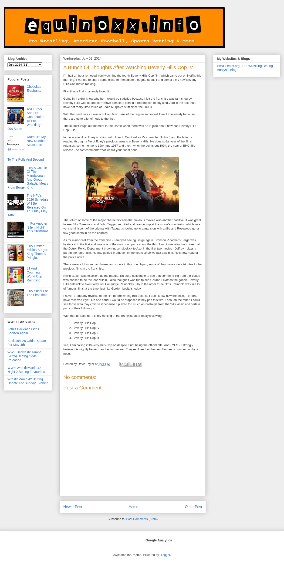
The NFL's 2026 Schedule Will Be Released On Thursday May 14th (27, 205)
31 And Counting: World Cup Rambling (34, 274)
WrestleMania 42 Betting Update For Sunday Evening (27, 381)
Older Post (193, 507)
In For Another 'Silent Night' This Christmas (37, 227)
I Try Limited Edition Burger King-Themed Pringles (37, 252)
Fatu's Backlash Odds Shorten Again (23, 331)
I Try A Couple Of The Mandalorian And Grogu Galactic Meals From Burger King (27, 177)
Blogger (165, 555)
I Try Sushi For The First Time (37, 293)
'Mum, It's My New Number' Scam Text (36, 141)
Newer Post (72, 507)
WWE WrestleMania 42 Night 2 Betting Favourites (26, 370)
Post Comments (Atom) (142, 519)
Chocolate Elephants (34, 88)
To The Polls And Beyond (25, 159)
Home (134, 507)
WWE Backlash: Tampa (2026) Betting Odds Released (24, 356)
